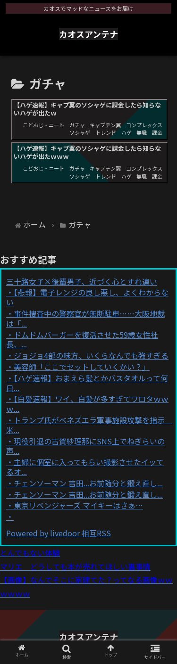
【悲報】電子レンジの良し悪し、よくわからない (87, 297)
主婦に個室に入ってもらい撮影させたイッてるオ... (85, 466)
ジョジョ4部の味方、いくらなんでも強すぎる (91, 355)
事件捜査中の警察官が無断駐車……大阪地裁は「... (85, 318)
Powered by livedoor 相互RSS (58, 533)
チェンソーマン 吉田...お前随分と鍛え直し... (88, 483)
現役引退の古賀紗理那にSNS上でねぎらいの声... (85, 446)
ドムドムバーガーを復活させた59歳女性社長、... (82, 339)
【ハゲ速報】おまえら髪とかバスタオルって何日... (87, 382)
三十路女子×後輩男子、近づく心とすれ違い (81, 281)
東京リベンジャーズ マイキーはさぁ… (78, 505)
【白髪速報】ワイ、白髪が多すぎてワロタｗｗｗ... (87, 403)
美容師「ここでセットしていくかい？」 (82, 366)
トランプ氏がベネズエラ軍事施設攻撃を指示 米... (89, 424)
